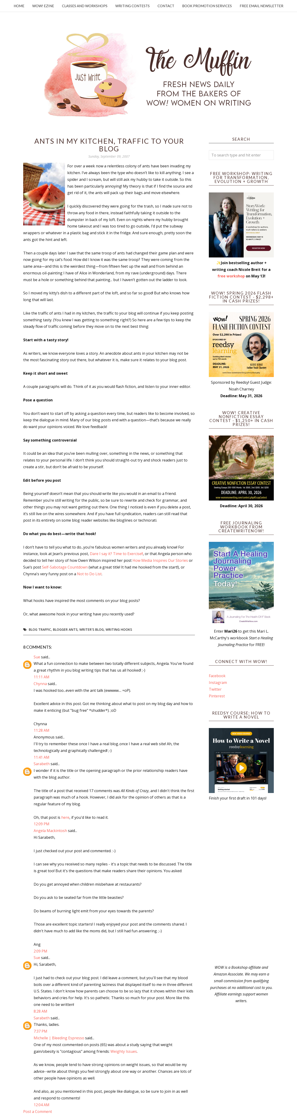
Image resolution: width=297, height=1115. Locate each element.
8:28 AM (40, 1011)
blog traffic (40, 629)
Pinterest (217, 696)
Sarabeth (42, 763)
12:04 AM (41, 1104)
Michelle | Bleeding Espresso (59, 1037)
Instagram (218, 682)
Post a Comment (37, 1111)
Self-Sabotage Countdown (65, 567)
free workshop (231, 276)
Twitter (215, 689)
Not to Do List (89, 573)
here (65, 817)
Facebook (217, 675)
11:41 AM (41, 757)
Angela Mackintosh (50, 830)
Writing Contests (132, 6)
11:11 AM (41, 676)
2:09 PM (40, 951)
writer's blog (91, 629)
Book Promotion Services (207, 6)
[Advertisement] (241, 882)
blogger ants (65, 629)
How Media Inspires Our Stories (160, 560)
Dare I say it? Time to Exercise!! (116, 553)
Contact (166, 6)
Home (19, 6)
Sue (37, 657)
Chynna (40, 683)
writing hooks (119, 629)
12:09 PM (41, 823)
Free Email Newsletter (261, 6)
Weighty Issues (123, 1051)
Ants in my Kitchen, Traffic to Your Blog (109, 145)
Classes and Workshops (84, 6)
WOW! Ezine (43, 6)
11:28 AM (41, 730)
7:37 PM (40, 1031)
